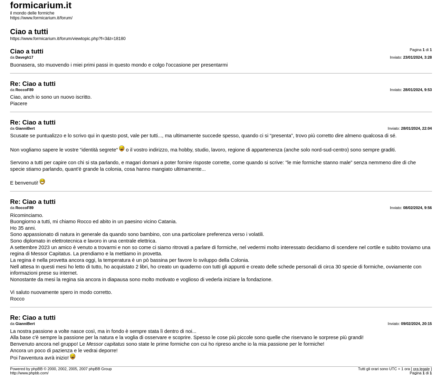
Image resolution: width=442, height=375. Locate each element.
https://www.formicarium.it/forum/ (41, 18)
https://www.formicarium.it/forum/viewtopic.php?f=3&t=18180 (67, 38)
